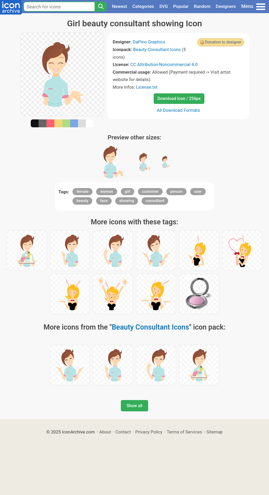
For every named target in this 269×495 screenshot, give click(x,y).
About (105, 432)
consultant (155, 200)
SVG (163, 6)
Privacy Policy (148, 432)
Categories (143, 6)
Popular (181, 6)
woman (106, 191)
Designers (226, 6)
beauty (82, 200)
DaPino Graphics (149, 41)
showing (126, 200)
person (176, 191)
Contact (123, 432)
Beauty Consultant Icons (157, 49)
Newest (119, 6)
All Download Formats (178, 110)
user (198, 191)
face (104, 200)
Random (202, 6)
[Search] (101, 7)
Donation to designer (223, 42)
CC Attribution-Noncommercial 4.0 (164, 64)
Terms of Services (184, 432)
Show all (134, 405)
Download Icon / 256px (178, 98)
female (82, 191)
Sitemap (214, 432)
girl (127, 191)
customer (150, 191)
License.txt (146, 87)
